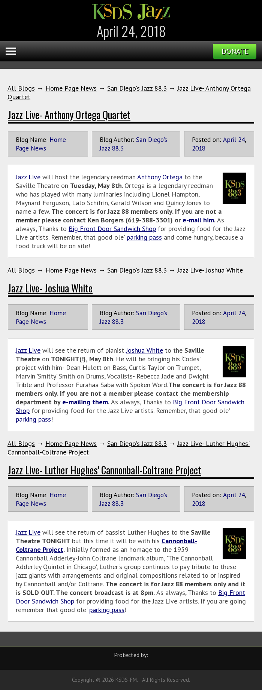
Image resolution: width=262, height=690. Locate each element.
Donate (235, 51)
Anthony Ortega (160, 177)
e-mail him (198, 220)
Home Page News (71, 88)
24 (241, 139)
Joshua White (144, 350)
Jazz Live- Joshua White (210, 270)
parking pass (144, 237)
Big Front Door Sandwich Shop (112, 228)
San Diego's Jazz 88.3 (137, 88)
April (229, 139)
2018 (198, 148)
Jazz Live (28, 177)
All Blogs (21, 88)
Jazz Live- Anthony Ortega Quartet (69, 114)
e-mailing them (85, 402)
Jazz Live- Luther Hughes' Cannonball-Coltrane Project (104, 469)
